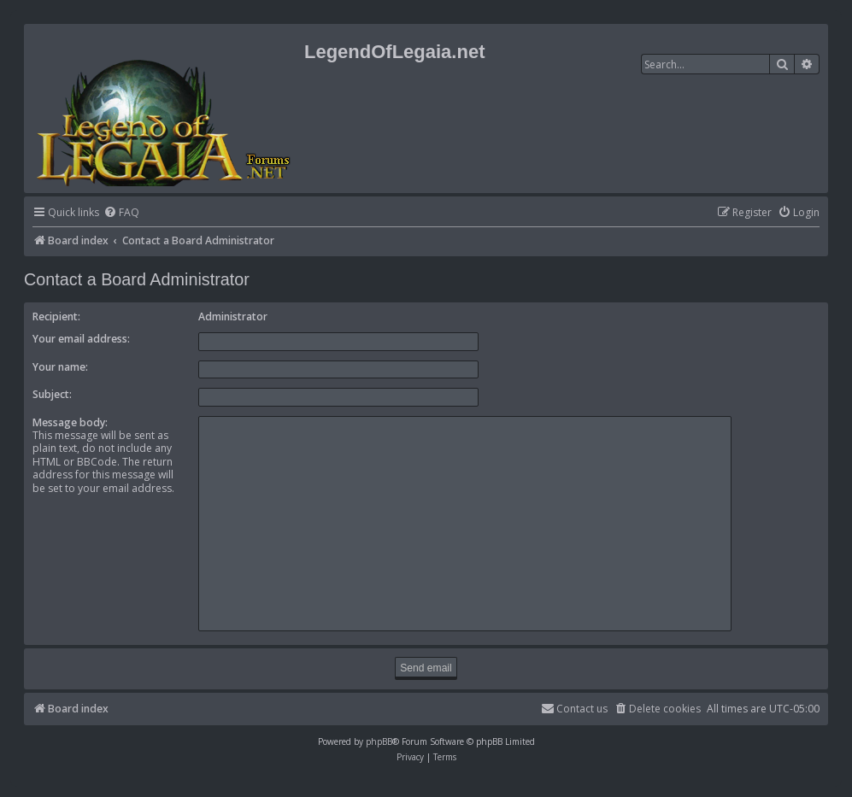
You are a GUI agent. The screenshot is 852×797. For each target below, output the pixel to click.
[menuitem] (121, 213)
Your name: (60, 367)
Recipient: (56, 316)
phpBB (379, 741)
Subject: (52, 394)
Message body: (70, 422)
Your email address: (81, 338)
